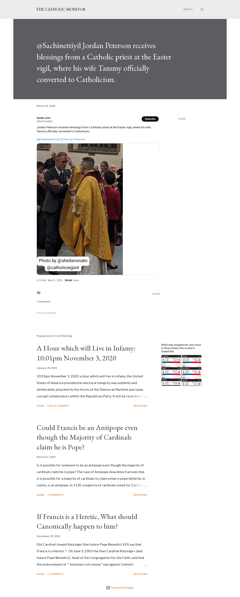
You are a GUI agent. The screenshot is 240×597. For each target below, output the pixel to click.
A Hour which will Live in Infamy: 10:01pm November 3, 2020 (86, 353)
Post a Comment (46, 312)
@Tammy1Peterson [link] (72, 139)
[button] (150, 119)
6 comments (55, 574)
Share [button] (182, 118)
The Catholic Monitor (61, 9)
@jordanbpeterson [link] (48, 139)
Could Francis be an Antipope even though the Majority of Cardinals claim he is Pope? (87, 437)
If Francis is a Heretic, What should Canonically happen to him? (87, 521)
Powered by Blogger (120, 587)
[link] (43, 118)
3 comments (55, 494)
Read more (140, 405)
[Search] (188, 9)
